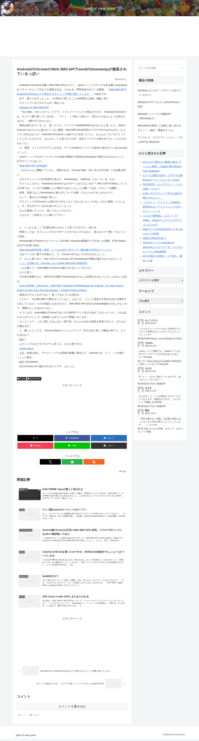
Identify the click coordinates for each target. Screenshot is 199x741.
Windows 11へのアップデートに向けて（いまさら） (159, 92)
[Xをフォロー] (66, 462)
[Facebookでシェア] (72, 438)
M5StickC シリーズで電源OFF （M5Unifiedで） (154, 116)
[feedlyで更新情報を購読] (72, 462)
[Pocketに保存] (35, 446)
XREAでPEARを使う (154, 238)
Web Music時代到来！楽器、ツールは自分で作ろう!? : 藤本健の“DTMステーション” (65, 249)
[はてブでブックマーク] (109, 438)
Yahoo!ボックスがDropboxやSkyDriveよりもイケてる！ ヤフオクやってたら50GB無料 (163, 247)
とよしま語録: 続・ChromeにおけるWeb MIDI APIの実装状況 (53, 263)
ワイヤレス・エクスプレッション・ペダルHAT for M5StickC (160, 139)
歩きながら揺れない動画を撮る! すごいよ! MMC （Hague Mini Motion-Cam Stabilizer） (162, 166)
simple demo (26, 348)
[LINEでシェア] (72, 446)
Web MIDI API (34, 379)
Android (22, 379)
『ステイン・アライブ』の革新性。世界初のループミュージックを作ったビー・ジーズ (162, 207)
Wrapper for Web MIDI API (34, 107)
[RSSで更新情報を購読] (78, 462)
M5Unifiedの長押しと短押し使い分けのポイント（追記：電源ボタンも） (159, 127)
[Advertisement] (99, 37)
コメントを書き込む (72, 708)
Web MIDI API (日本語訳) (33, 165)
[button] (109, 446)
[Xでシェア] (35, 438)
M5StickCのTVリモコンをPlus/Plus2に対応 (159, 104)
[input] (160, 68)
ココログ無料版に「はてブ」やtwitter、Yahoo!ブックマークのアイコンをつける (162, 220)
